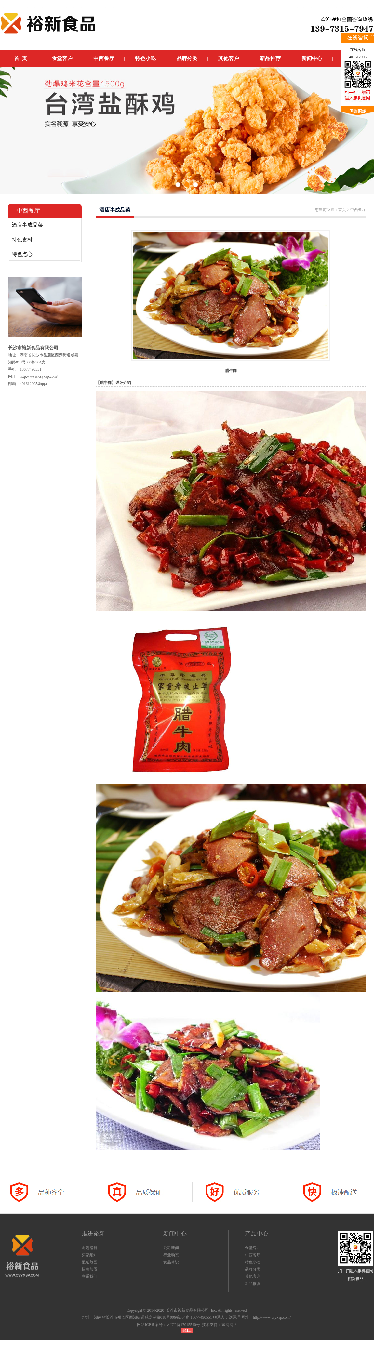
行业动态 (171, 1255)
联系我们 (89, 1276)
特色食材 (22, 239)
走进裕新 (89, 1248)
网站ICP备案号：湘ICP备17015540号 (168, 1324)
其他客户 (252, 1276)
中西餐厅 (252, 1255)
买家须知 (89, 1255)
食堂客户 (252, 1248)
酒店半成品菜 (27, 225)
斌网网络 (229, 1324)
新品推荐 (252, 1283)
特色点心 (22, 254)
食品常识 (171, 1262)
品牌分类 (252, 1269)
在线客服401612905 (358, 53)
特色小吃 (252, 1262)
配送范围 (89, 1262)
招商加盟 (89, 1269)
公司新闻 (171, 1248)
